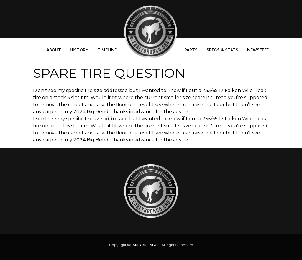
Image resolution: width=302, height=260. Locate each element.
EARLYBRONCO (144, 245)
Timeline (107, 49)
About (54, 49)
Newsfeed (258, 49)
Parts (191, 49)
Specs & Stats (222, 49)
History (79, 49)
